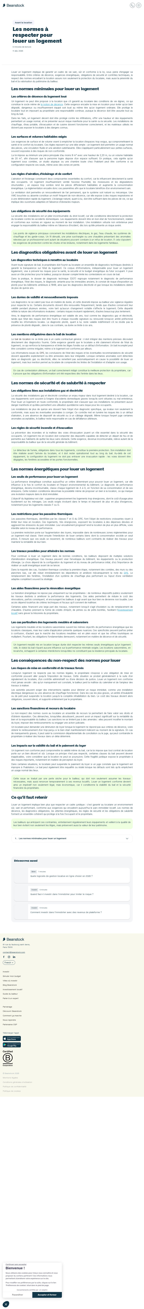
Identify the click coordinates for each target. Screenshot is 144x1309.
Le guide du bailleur (24, 15)
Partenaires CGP (18, 1237)
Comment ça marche (20, 1229)
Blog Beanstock (18, 1201)
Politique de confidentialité (23, 1299)
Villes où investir (18, 1197)
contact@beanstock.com (22, 1169)
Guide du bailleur (18, 1209)
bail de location (58, 422)
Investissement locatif (21, 1205)
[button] (6, 1304)
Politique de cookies (20, 1303)
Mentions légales (18, 1290)
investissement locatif (109, 777)
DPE (79, 442)
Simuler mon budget (20, 1192)
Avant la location (55, 15)
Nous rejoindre (17, 1233)
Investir (14, 1188)
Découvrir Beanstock (20, 1225)
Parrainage (16, 1222)
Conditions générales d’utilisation (25, 1294)
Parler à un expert (19, 1213)
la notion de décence (121, 122)
